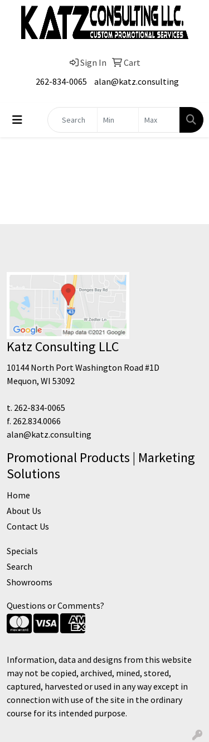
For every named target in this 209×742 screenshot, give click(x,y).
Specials (22, 550)
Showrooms (29, 582)
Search (19, 566)
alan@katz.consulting (136, 81)
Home (18, 495)
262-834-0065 (61, 81)
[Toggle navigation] (17, 120)
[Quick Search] (72, 120)
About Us (24, 510)
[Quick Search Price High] (159, 120)
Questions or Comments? (55, 605)
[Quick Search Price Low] (118, 120)
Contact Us (28, 526)
